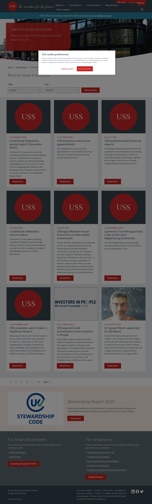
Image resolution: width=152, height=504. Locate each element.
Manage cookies (67, 69)
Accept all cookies (84, 69)
